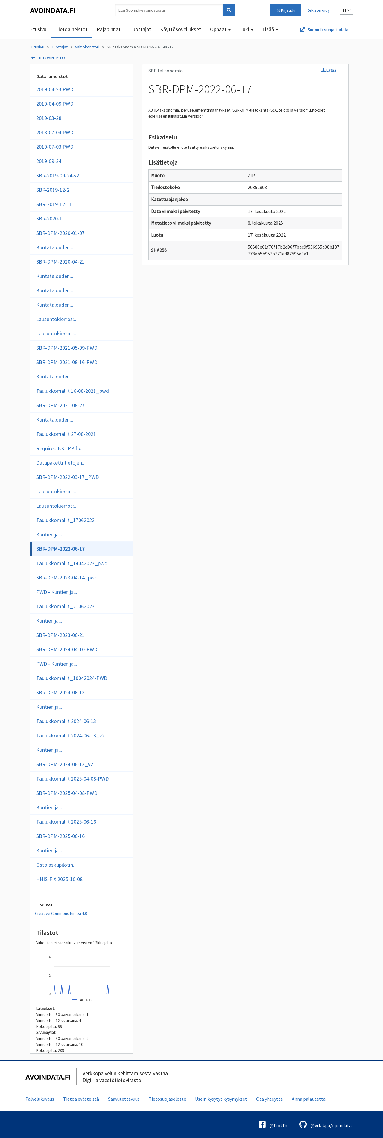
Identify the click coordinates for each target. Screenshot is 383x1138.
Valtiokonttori (87, 47)
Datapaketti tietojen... (61, 462)
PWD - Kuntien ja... (56, 591)
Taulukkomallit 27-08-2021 (66, 433)
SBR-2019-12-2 (52, 189)
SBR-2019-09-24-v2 (57, 175)
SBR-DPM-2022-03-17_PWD (67, 477)
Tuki (246, 29)
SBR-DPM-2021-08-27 (60, 405)
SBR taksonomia (121, 47)
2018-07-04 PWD (54, 132)
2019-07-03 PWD (54, 146)
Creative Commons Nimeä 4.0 (61, 913)
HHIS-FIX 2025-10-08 (59, 879)
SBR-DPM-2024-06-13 (60, 692)
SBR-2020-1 (49, 218)
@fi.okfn (273, 1124)
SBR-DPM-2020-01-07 (60, 232)
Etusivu (38, 29)
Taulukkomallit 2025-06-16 (66, 821)
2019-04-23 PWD (54, 89)
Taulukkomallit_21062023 (65, 606)
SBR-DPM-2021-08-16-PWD (66, 362)
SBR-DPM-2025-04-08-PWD (66, 792)
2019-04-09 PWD (54, 103)
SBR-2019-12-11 (54, 204)
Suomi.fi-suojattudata (328, 29)
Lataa (328, 70)
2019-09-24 (48, 161)
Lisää (270, 29)
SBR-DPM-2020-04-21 (60, 261)
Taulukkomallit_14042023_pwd (71, 563)
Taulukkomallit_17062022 (65, 520)
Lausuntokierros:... (56, 319)
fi (346, 10)
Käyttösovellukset (180, 29)
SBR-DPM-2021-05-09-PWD (66, 347)
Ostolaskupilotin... (56, 864)
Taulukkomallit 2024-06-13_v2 (70, 735)
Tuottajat (140, 29)
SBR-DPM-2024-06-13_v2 (64, 764)
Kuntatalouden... (54, 247)
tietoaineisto (51, 57)
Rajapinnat (109, 29)
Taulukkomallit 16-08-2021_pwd (72, 390)
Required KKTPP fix (58, 448)
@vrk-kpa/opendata (325, 1124)
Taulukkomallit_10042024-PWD (71, 678)
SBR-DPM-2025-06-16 (60, 836)
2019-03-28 (48, 118)
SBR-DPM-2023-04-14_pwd (67, 577)
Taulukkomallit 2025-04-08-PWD (72, 778)
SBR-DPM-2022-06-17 (155, 47)
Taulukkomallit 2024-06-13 (66, 721)
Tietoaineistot (71, 29)
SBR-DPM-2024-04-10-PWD (66, 649)
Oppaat (220, 29)
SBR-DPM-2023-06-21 (60, 635)
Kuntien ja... (49, 534)
